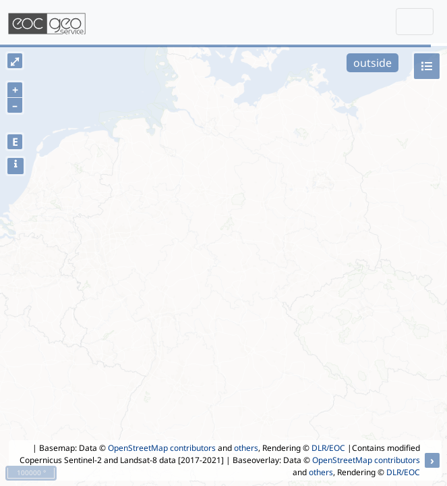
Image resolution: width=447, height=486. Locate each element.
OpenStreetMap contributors (162, 448)
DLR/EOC (328, 448)
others (246, 448)
